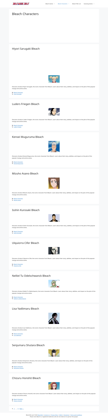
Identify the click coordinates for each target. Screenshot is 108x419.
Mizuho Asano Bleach (25, 173)
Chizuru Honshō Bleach (26, 378)
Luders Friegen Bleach (25, 104)
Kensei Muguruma (18, 163)
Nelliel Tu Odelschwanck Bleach (31, 275)
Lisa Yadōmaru (17, 335)
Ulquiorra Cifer (17, 266)
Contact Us (47, 415)
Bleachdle (40, 415)
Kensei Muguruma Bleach (28, 137)
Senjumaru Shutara (19, 368)
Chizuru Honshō (18, 401)
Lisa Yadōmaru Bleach (25, 308)
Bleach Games (51, 3)
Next (22, 409)
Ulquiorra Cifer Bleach (25, 243)
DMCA (61, 415)
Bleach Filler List (76, 3)
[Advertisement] (54, 27)
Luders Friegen (17, 127)
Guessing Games (90, 3)
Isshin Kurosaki (17, 233)
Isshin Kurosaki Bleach (26, 210)
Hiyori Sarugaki (17, 94)
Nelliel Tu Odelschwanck (20, 298)
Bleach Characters (64, 3)
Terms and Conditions (76, 415)
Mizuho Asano (17, 200)
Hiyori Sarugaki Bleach (26, 48)
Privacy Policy (54, 415)
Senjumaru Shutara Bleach (28, 345)
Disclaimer (66, 415)
